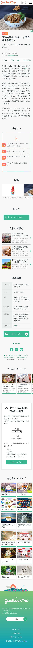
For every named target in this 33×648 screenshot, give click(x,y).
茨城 (25, 355)
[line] (21, 349)
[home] (8, 2)
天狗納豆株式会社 (13, 55)
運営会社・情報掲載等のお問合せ (16, 641)
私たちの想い (16, 629)
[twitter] (16, 349)
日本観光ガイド (11, 355)
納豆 (26, 68)
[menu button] (30, 3)
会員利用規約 (16, 633)
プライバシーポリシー (17, 637)
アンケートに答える (16, 462)
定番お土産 (17, 343)
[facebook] (11, 349)
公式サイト (17, 326)
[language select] (22, 3)
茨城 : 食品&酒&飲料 (22, 357)
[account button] (26, 3)
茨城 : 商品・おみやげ (9, 357)
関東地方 (20, 355)
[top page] (4, 355)
